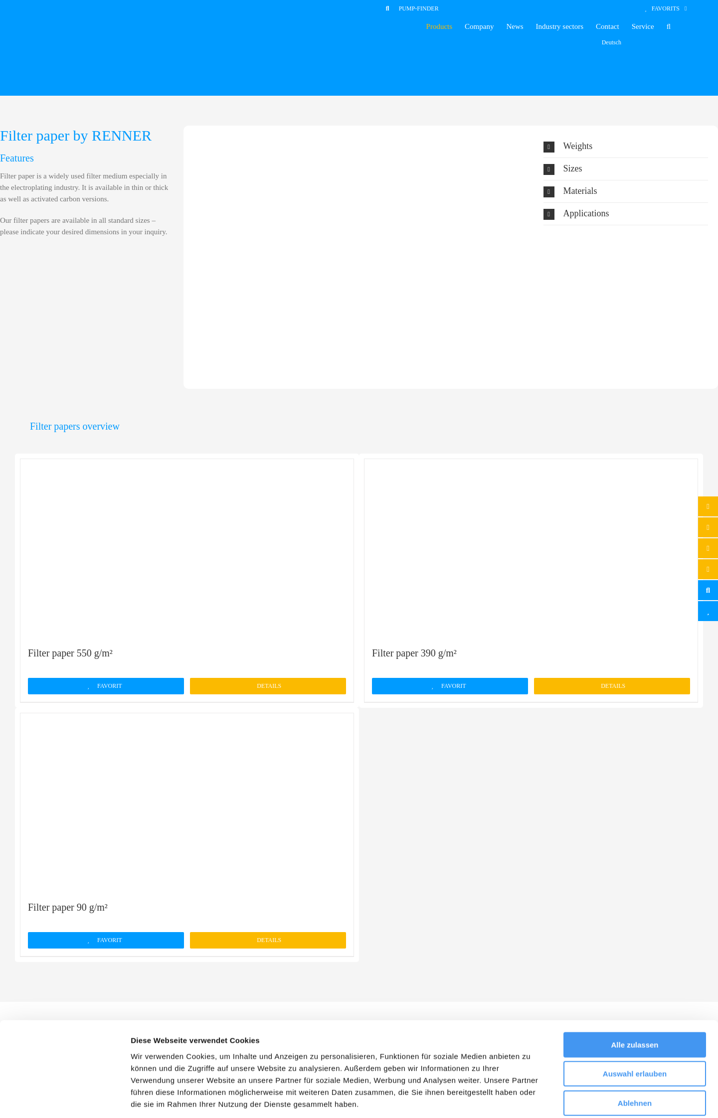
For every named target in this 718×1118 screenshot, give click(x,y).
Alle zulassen (634, 996)
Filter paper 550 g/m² (70, 652)
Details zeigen (530, 1098)
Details (269, 685)
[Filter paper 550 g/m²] (187, 547)
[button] (669, 26)
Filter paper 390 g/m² (414, 652)
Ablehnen (635, 1054)
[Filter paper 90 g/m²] (187, 801)
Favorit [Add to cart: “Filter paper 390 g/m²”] (453, 685)
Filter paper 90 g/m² (68, 907)
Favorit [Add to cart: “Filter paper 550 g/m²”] (109, 685)
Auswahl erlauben (635, 1025)
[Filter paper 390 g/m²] (531, 547)
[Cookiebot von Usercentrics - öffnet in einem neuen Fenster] (64, 1098)
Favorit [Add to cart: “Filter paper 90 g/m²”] (109, 940)
